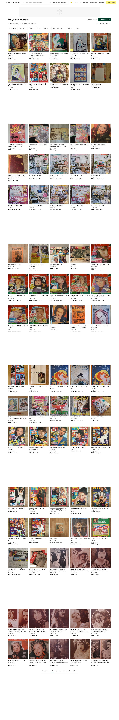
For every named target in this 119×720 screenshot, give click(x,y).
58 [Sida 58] (69, 671)
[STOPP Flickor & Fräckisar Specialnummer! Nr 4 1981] (18, 133)
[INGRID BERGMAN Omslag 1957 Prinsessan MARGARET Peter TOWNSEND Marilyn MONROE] (39, 649)
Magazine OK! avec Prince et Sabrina (16, 448)
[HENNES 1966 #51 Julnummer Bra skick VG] (80, 73)
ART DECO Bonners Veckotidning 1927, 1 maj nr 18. (59, 54)
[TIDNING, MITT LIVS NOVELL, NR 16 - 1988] (39, 284)
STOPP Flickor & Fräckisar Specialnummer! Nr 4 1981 (15, 145)
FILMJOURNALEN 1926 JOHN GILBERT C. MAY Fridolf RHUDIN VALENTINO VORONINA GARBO (17, 630)
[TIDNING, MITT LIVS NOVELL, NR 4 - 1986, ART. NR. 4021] (101, 284)
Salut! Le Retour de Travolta (78, 447)
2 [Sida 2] (56, 671)
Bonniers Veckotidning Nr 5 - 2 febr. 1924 (99, 326)
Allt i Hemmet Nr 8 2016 (35, 175)
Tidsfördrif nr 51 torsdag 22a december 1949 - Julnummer (78, 326)
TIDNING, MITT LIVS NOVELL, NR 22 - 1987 (80, 296)
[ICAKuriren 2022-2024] (101, 406)
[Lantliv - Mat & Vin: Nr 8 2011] (59, 406)
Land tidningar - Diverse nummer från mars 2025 (38, 145)
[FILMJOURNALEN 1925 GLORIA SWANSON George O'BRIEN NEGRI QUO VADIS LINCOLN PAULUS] (101, 649)
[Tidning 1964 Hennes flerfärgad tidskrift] (18, 42)
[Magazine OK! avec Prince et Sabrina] (18, 436)
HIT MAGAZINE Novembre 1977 (37, 538)
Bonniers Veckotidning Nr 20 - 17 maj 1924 (59, 387)
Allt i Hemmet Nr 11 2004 (15, 206)
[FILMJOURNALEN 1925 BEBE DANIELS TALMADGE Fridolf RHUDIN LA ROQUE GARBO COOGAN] (59, 558)
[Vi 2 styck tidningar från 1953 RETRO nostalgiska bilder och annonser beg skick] (59, 133)
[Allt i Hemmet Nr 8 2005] (59, 194)
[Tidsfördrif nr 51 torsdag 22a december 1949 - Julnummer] (80, 314)
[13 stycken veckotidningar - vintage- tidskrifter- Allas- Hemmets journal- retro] (39, 42)
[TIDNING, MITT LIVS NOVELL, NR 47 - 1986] (101, 253)
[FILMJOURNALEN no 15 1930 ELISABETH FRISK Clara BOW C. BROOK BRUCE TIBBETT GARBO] (80, 618)
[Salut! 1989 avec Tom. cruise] (18, 497)
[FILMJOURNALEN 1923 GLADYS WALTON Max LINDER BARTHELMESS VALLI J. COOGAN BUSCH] (59, 618)
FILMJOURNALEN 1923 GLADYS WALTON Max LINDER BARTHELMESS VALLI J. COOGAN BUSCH (59, 630)
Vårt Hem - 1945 (54, 326)
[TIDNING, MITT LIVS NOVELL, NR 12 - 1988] (18, 284)
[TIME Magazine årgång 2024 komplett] (18, 375)
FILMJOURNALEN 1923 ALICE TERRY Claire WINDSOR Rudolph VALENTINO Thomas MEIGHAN (59, 661)
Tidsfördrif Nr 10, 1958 (14, 264)
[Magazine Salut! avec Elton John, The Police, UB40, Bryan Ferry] (59, 497)
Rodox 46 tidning (96, 84)
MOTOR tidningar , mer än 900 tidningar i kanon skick (37, 570)
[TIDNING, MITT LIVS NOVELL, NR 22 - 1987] (80, 284)
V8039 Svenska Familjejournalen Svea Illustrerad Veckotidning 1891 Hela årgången (17, 176)
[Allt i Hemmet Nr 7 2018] (59, 164)
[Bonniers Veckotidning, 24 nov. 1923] (80, 375)
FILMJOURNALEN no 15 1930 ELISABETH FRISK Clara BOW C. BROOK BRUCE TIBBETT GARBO (79, 630)
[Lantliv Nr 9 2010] (80, 406)
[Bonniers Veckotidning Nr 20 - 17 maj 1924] (59, 375)
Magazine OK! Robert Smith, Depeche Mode (37, 448)
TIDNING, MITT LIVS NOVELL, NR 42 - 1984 (18, 326)
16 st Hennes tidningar (56, 264)
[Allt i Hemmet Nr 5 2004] (101, 194)
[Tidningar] (80, 253)
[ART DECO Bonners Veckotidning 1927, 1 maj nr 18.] (59, 42)
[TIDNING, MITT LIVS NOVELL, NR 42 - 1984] (18, 314)
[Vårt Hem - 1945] (59, 314)
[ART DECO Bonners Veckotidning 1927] (18, 73)
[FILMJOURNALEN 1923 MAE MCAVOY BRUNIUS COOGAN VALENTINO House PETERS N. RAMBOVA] (101, 558)
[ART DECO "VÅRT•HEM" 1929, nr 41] (101, 42)
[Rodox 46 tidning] (101, 73)
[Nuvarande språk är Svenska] (71, 2)
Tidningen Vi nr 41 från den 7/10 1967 (38, 387)
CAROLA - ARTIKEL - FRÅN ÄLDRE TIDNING (17, 570)
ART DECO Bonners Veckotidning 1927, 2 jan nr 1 (79, 54)
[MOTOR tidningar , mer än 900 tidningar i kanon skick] (39, 558)
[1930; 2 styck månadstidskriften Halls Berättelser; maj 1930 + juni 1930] (18, 406)
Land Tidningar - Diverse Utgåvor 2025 (79, 145)
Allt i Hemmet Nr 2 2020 (77, 175)
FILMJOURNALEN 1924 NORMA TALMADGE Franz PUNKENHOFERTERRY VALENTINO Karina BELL (79, 661)
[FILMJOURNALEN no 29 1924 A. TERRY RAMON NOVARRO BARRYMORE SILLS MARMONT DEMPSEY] (101, 618)
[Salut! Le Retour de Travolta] (80, 436)
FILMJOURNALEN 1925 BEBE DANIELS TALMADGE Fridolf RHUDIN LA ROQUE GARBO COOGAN (57, 570)
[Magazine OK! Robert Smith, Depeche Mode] (39, 436)
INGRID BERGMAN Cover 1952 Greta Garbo (16, 661)
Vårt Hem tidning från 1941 (98, 144)
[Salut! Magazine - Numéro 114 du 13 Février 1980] (101, 436)
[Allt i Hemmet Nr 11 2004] (18, 194)
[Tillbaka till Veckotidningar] (9, 23)
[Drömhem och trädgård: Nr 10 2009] (39, 406)
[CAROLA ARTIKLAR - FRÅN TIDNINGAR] (39, 253)
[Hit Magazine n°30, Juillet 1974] (101, 497)
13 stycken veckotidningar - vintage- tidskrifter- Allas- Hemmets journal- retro (36, 54)
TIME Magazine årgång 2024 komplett (16, 387)
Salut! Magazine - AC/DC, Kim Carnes (78, 509)
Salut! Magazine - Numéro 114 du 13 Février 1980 (100, 448)
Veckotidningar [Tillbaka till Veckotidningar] (14, 23)
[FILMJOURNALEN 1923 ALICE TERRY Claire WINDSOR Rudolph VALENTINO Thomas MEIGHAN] (59, 649)
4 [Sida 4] (63, 671)
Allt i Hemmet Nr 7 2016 (97, 175)
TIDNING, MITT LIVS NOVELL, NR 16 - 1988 (38, 296)
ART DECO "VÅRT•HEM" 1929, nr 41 (100, 54)
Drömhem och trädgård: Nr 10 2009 (37, 417)
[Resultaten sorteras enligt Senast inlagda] (103, 23)
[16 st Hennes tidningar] (59, 253)
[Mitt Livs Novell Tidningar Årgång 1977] (39, 73)
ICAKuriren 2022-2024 (97, 417)
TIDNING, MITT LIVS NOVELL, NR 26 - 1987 (39, 326)
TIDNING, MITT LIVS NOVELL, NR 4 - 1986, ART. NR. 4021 (100, 296)
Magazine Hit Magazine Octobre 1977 (17, 539)
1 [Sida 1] (52, 671)
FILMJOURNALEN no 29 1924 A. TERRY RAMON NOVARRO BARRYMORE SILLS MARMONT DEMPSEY (100, 630)
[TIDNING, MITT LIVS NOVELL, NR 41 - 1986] (59, 284)
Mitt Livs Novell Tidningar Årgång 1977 (38, 85)
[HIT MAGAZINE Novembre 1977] (39, 527)
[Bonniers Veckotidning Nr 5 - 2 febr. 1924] (101, 314)
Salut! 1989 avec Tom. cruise (16, 508)
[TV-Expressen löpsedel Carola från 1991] (80, 527)
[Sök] (50, 2)
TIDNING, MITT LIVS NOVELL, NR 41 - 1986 (59, 296)
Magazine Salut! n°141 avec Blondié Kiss (36, 509)
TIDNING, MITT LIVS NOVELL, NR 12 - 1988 (18, 296)
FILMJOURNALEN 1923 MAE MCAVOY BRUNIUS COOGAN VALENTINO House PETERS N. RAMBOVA (99, 570)
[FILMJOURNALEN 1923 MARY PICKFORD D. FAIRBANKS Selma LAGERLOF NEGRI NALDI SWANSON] (80, 558)
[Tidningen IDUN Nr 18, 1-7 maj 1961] (59, 73)
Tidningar (73, 264)
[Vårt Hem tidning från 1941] (101, 133)
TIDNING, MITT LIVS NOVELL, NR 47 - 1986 (100, 265)
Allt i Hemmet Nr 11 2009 (36, 206)
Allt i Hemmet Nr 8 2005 (56, 206)
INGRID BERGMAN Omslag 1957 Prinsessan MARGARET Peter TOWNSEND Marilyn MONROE (37, 661)
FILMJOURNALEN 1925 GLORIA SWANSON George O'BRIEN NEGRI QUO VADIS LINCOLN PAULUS (100, 661)
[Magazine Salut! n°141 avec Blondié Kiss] (39, 497)
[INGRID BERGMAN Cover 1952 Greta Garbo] (18, 649)
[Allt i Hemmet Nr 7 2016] (101, 164)
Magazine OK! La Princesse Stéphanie (57, 448)
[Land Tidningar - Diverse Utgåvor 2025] (80, 133)
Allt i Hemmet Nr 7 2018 (56, 175)
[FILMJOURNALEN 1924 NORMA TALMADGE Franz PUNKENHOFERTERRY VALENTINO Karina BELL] (80, 649)
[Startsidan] (15, 2)
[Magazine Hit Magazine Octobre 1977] (18, 527)
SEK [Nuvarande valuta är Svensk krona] (76, 2)
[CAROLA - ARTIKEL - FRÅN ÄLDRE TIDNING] (18, 558)
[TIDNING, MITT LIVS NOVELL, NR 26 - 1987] (39, 314)
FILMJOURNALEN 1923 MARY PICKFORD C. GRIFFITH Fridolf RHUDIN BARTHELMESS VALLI (37, 630)
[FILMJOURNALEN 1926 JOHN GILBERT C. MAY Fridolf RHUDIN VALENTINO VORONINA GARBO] (18, 618)
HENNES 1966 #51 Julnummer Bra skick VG (79, 85)
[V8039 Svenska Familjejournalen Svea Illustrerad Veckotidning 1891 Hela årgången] (18, 164)
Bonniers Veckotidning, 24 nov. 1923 (79, 387)
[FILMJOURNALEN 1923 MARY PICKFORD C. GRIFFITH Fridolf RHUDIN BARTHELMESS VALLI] (39, 618)
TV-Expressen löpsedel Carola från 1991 (80, 539)
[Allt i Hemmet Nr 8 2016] (39, 164)
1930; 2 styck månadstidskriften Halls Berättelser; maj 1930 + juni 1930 (17, 418)
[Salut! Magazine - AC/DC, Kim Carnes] (80, 497)
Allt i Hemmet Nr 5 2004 (97, 206)
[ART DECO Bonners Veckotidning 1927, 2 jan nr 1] (80, 42)
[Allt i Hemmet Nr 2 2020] (80, 164)
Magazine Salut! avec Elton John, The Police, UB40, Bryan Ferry (59, 509)
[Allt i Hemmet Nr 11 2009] (39, 194)
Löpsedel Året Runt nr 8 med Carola (99, 539)
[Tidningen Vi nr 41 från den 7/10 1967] (39, 375)
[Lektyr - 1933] (59, 527)
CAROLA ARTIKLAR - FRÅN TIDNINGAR (36, 265)
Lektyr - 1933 (53, 538)
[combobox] (36, 2)
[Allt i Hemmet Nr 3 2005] (80, 194)
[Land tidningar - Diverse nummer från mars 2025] (39, 133)
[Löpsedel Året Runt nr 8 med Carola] (101, 527)
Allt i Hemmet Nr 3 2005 (77, 206)
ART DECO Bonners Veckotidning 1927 (17, 85)
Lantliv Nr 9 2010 (75, 417)
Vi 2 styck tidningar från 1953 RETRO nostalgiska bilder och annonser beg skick (58, 145)
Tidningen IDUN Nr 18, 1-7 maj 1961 (59, 84)
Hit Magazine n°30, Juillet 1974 (100, 508)
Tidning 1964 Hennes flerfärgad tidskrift (17, 54)
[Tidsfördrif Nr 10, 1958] (18, 253)
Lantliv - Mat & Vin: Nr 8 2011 (58, 417)
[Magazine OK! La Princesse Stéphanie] (59, 436)
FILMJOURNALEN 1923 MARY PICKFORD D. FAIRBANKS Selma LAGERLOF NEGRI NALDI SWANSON (80, 570)
